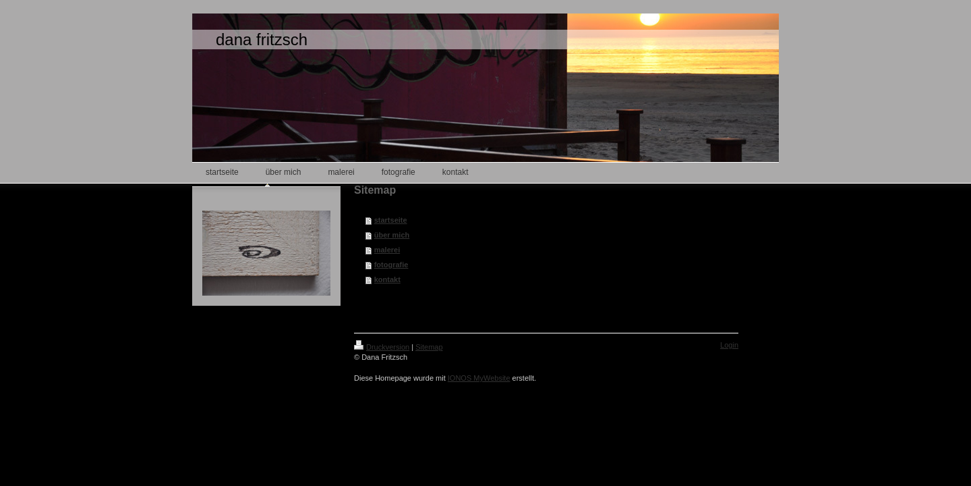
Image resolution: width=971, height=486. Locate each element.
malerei (387, 250)
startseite (390, 220)
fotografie (391, 265)
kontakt (387, 279)
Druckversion (381, 347)
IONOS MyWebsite (479, 378)
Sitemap (428, 347)
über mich (392, 235)
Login (729, 345)
